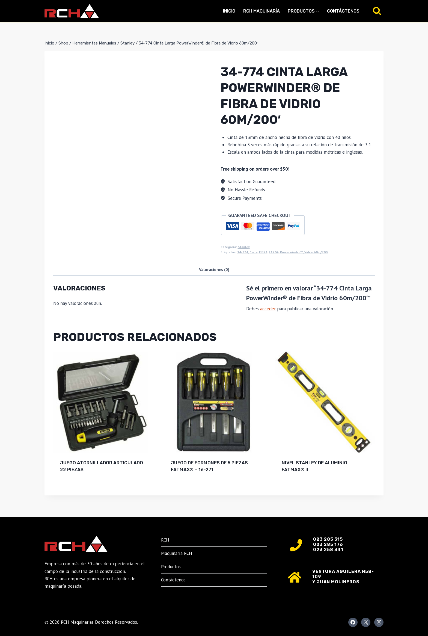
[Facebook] (353, 622)
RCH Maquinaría (261, 11)
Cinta (253, 252)
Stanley (244, 247)
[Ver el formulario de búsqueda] (377, 11)
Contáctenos (343, 11)
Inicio (229, 11)
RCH (165, 540)
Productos (171, 567)
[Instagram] (379, 622)
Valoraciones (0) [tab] (214, 269)
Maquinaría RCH (176, 553)
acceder (268, 309)
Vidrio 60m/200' (316, 252)
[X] (365, 622)
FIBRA (263, 252)
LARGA (274, 252)
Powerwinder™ (291, 252)
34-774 (242, 252)
